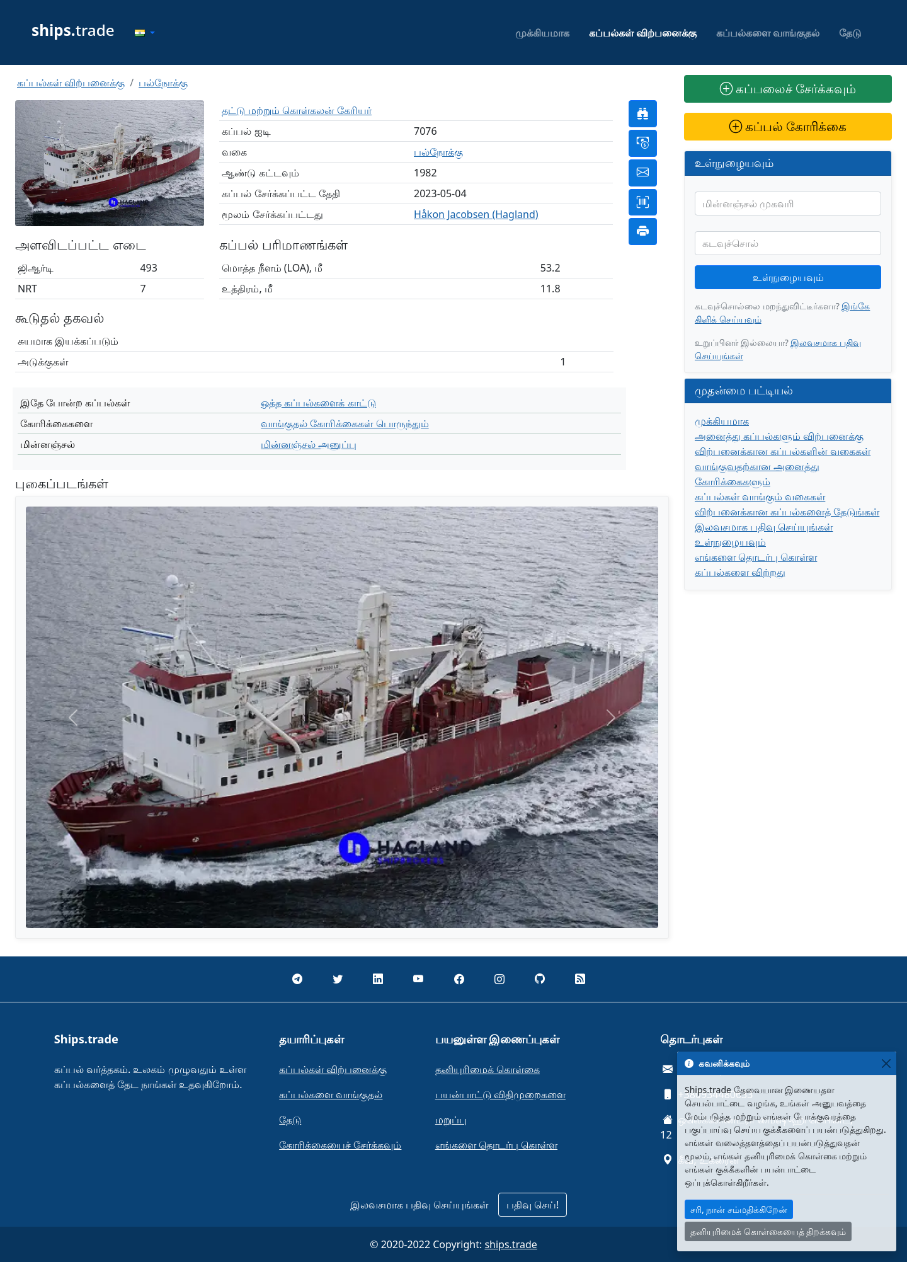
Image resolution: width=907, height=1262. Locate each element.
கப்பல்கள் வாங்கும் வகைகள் (760, 496)
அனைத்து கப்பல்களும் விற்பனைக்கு (779, 436)
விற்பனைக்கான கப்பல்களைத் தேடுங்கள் (787, 512)
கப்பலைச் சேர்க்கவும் (788, 88)
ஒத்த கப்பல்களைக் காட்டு (318, 403)
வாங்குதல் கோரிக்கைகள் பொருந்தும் (344, 423)
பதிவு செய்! (532, 1205)
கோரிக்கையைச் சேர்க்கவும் (340, 1145)
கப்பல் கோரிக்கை (788, 126)
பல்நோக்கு (163, 82)
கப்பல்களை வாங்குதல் (767, 33)
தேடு (850, 33)
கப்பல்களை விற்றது (740, 572)
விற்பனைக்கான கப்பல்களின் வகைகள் (782, 451)
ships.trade (510, 1244)
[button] (145, 32)
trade (73, 30)
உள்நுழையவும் (788, 277)
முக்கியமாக (542, 33)
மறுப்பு (451, 1120)
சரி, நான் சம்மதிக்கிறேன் (738, 1209)
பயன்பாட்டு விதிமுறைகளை (500, 1094)
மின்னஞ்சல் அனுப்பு (309, 444)
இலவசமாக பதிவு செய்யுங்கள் (764, 527)
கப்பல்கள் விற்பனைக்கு (643, 33)
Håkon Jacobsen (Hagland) (476, 214)
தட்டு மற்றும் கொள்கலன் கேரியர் (296, 110)
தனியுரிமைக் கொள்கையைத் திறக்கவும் (768, 1231)
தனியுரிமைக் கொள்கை (487, 1069)
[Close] (886, 1063)
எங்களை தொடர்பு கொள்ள (756, 557)
